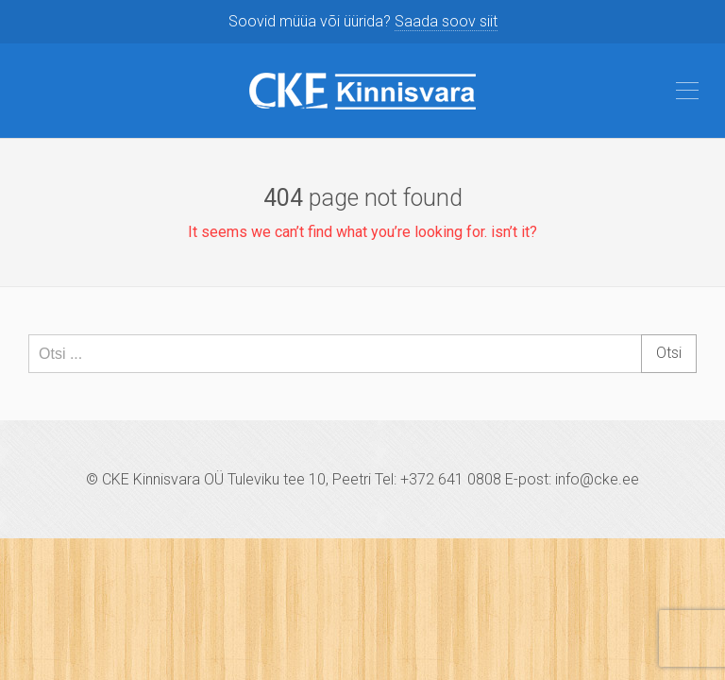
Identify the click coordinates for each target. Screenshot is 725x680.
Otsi (669, 353)
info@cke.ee (597, 479)
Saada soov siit (446, 21)
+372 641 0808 (450, 479)
